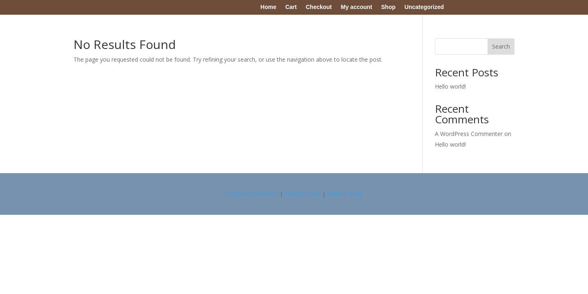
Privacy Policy (303, 194)
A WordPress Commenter (469, 134)
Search (501, 46)
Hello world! (450, 86)
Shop (388, 7)
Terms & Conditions (251, 194)
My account (356, 7)
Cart (291, 7)
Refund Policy (345, 194)
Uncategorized (424, 7)
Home (268, 7)
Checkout (319, 7)
